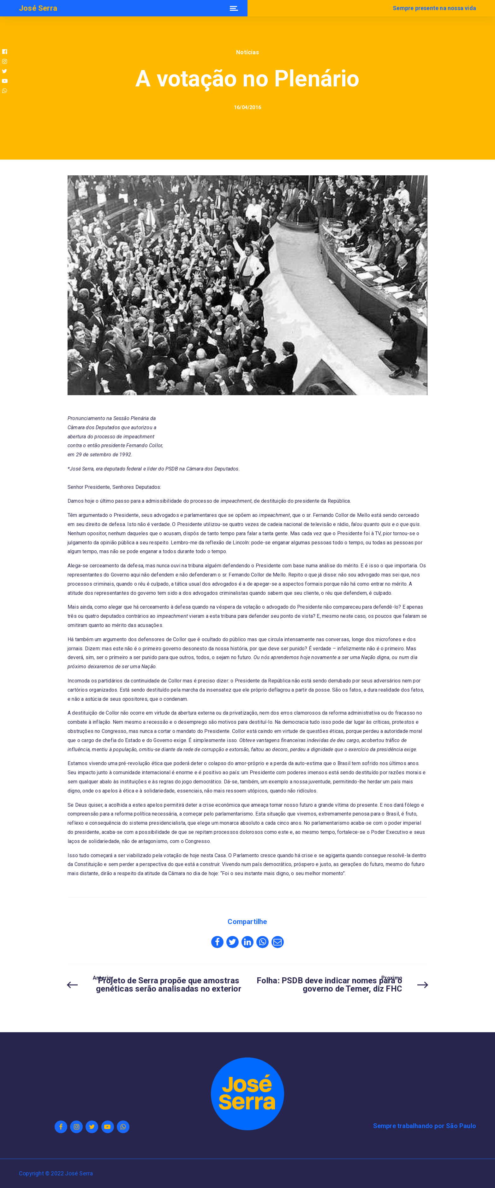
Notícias (247, 52)
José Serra (38, 8)
